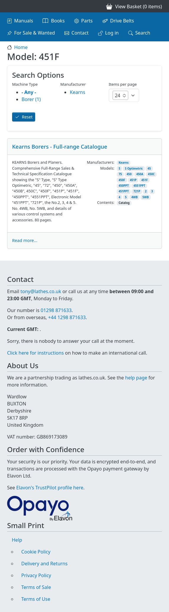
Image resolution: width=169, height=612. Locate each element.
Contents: (105, 202)
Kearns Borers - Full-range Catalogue (59, 146)
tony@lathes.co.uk (40, 291)
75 (120, 174)
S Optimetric (134, 169)
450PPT (123, 186)
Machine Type (25, 84)
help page (136, 377)
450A (139, 174)
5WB (145, 197)
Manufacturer (73, 84)
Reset (27, 117)
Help (17, 540)
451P (133, 180)
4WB (134, 197)
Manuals (23, 20)
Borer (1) (31, 99)
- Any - (29, 92)
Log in (112, 33)
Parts (87, 20)
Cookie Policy (36, 551)
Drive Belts (122, 20)
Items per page (123, 84)
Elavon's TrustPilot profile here (49, 487)
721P (137, 191)
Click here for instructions (35, 353)
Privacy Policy (36, 575)
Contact (80, 33)
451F (144, 180)
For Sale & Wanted (34, 33)
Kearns (123, 163)
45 (149, 169)
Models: (107, 168)
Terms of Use (35, 599)
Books (58, 20)
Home (21, 47)
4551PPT (139, 186)
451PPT (123, 191)
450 (129, 174)
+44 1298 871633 (67, 317)
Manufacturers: (100, 162)
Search (142, 33)
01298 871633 (56, 310)
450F (121, 180)
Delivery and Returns (44, 563)
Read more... (24, 240)
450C (151, 174)
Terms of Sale (36, 587)
